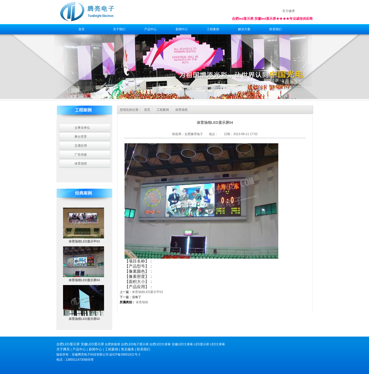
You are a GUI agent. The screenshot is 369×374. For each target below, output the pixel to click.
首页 (81, 29)
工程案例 (213, 29)
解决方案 (244, 29)
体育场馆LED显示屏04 (84, 280)
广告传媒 (81, 154)
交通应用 (81, 145)
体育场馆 (81, 163)
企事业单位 (82, 127)
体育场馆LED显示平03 (84, 241)
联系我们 (275, 29)
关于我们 (119, 29)
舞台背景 (81, 136)
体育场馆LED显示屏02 (84, 319)
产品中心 (150, 29)
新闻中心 (182, 29)
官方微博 (288, 11)
